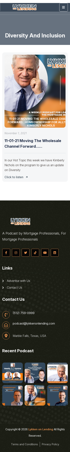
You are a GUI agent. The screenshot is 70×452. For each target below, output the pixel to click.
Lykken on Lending (40, 429)
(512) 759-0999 (24, 312)
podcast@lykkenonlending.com (34, 323)
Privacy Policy (50, 444)
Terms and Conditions (24, 444)
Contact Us (12, 287)
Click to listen (17, 177)
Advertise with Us (16, 280)
